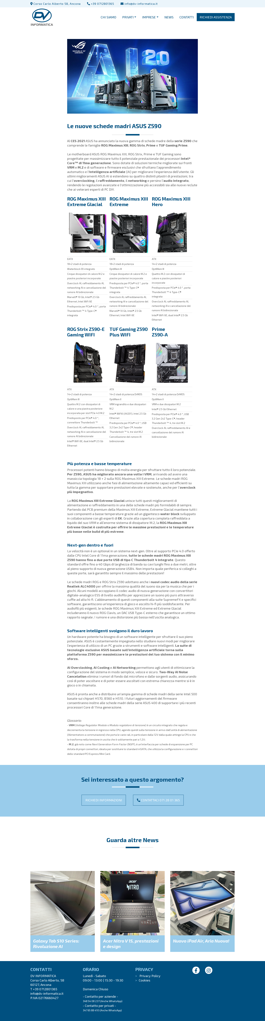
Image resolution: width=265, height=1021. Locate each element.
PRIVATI (128, 19)
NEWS (169, 19)
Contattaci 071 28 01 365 (158, 800)
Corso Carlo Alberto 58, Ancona (55, 3)
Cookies (144, 980)
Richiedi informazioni (103, 800)
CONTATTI (186, 19)
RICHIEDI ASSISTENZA (216, 19)
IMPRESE (149, 19)
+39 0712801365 (100, 3)
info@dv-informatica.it (139, 3)
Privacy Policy (149, 976)
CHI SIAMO (108, 19)
